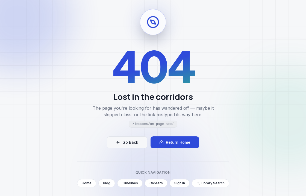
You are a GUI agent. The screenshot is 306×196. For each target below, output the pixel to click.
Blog (106, 183)
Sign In (179, 183)
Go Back (127, 142)
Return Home (174, 142)
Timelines (130, 183)
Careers (156, 183)
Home (87, 183)
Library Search (210, 183)
